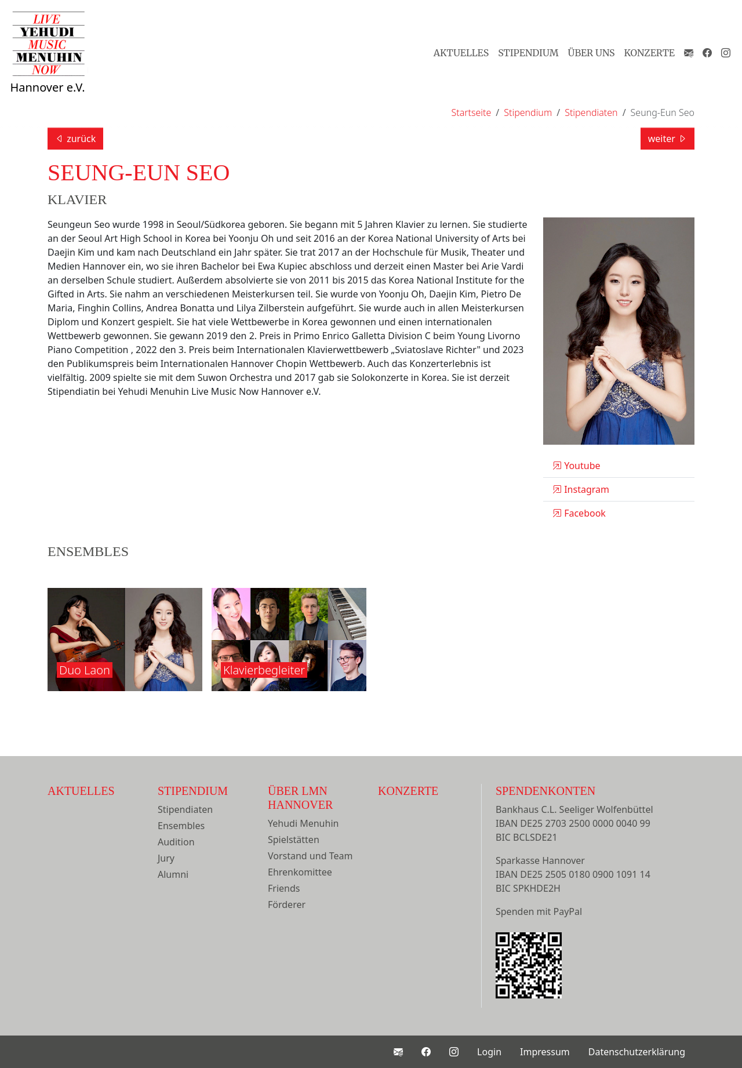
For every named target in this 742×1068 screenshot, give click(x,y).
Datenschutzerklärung (636, 1051)
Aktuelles (461, 53)
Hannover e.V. (47, 65)
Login (489, 1051)
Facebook (579, 513)
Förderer (286, 904)
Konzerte (649, 53)
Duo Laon (84, 670)
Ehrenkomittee (300, 872)
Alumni (173, 874)
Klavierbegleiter (264, 670)
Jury (166, 858)
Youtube (576, 465)
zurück (75, 138)
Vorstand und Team (310, 855)
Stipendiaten (185, 809)
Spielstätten (293, 839)
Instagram (580, 489)
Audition (176, 841)
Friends (284, 888)
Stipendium (528, 53)
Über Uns (591, 53)
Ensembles (181, 825)
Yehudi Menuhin (303, 823)
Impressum (545, 1051)
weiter (667, 138)
